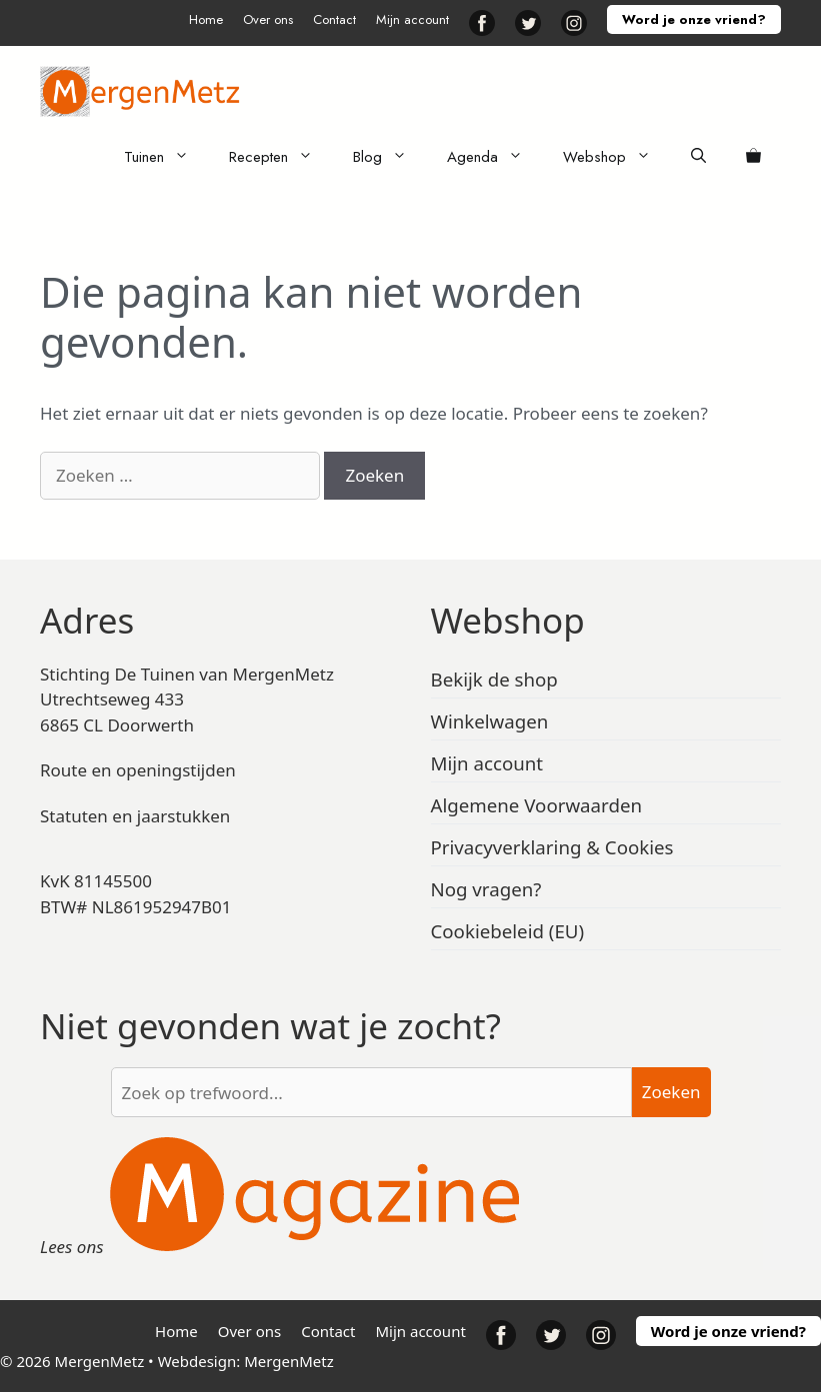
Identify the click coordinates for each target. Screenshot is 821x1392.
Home (206, 19)
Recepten (281, 157)
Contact (334, 19)
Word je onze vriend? (694, 19)
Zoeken (671, 1091)
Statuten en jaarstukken (135, 815)
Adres (87, 620)
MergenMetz (289, 1361)
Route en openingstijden (138, 769)
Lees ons (72, 1246)
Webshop (617, 157)
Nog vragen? (486, 888)
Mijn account (412, 19)
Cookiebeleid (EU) (508, 930)
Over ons (268, 19)
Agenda (495, 157)
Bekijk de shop (494, 679)
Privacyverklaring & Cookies (552, 846)
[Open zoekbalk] (698, 157)
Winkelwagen (490, 720)
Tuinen (166, 157)
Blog (390, 157)
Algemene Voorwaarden (537, 804)
